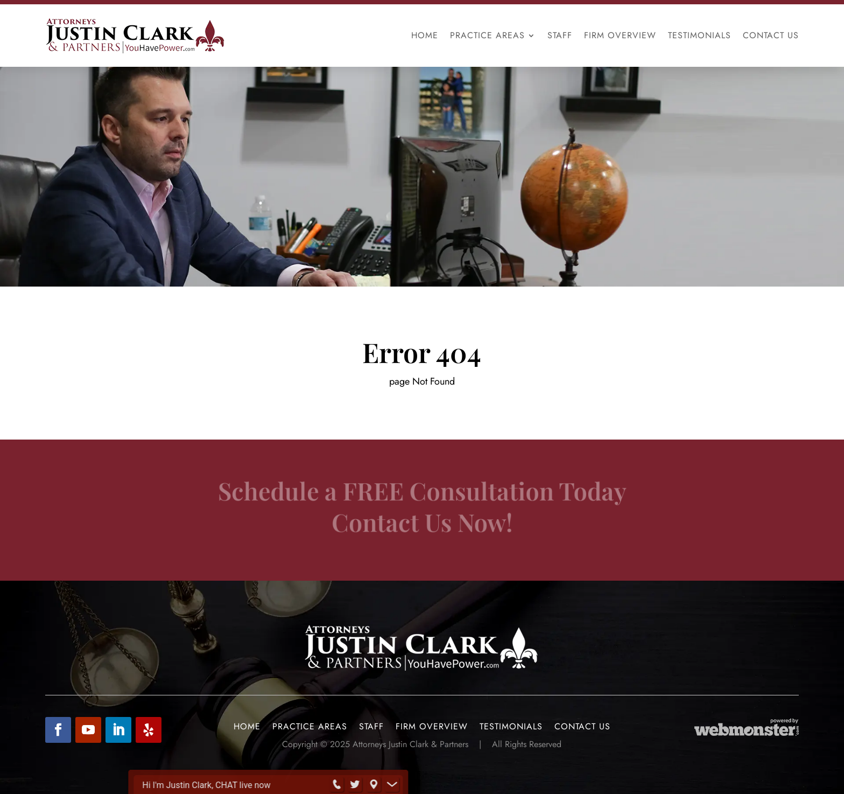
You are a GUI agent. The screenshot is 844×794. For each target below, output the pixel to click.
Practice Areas (487, 35)
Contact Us (771, 35)
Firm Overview (620, 35)
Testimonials (699, 35)
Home (424, 35)
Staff (559, 35)
